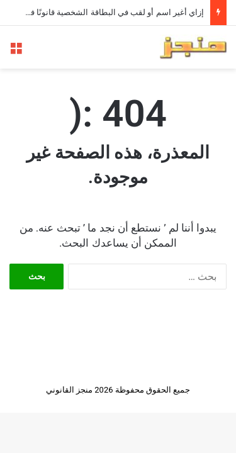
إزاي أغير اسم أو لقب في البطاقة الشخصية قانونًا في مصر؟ (103, 12)
